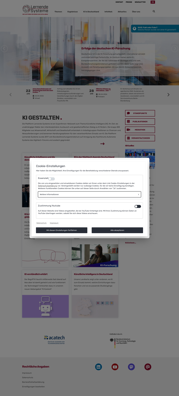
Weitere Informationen (49, 194)
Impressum (54, 223)
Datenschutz (41, 223)
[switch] (138, 206)
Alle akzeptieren (117, 230)
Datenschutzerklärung (47, 186)
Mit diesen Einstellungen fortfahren (61, 230)
